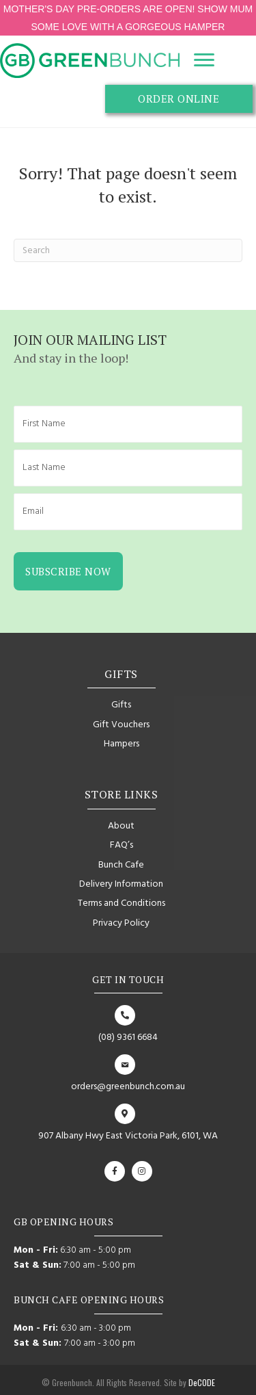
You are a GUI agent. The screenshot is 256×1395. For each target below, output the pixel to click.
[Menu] (204, 60)
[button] (179, 99)
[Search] (128, 250)
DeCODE (200, 1382)
